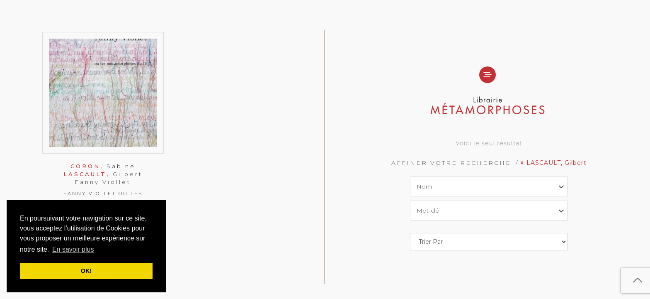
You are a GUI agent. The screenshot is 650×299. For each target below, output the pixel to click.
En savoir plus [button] (73, 249)
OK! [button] (86, 270)
